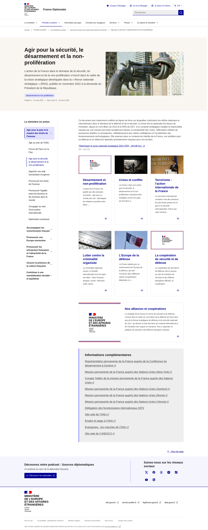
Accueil (27, 30)
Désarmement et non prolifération (40, 95)
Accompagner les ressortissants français (38, 229)
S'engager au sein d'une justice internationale (37, 209)
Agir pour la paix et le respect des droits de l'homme (88, 30)
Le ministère (29, 23)
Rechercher (181, 12)
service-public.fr (129, 502)
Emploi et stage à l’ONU (99, 420)
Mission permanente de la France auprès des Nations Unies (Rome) (125, 395)
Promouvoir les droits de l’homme (39, 182)
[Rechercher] (155, 12)
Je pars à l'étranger (118, 6)
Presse (127, 23)
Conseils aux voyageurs (95, 23)
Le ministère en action (58, 30)
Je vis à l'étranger (140, 6)
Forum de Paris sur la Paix (39, 150)
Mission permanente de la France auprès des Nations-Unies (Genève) (126, 388)
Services (113, 23)
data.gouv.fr (170, 502)
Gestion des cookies (125, 521)
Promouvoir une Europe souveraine (36, 239)
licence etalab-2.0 (111, 526)
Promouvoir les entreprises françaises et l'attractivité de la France (38, 252)
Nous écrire (109, 521)
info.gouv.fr (111, 502)
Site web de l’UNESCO (98, 433)
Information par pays (72, 23)
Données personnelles (92, 521)
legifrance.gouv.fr (151, 502)
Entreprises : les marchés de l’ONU (105, 427)
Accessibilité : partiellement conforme (50, 521)
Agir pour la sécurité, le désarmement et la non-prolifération (38, 162)
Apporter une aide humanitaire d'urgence (39, 173)
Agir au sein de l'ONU (39, 143)
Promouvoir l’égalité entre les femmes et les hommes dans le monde (38, 195)
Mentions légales (74, 521)
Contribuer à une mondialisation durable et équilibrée (38, 275)
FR (178, 6)
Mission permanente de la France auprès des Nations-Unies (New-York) (127, 371)
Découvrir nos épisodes (40, 475)
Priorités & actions (49, 23)
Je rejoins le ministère (146, 23)
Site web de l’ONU (96, 414)
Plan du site (28, 521)
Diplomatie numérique (39, 219)
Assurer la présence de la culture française (38, 264)
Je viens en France (162, 6)
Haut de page (177, 451)
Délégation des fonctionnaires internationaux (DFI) (114, 408)
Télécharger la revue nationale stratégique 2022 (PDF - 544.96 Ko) (110, 146)
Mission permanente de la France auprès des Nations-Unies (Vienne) (125, 401)
